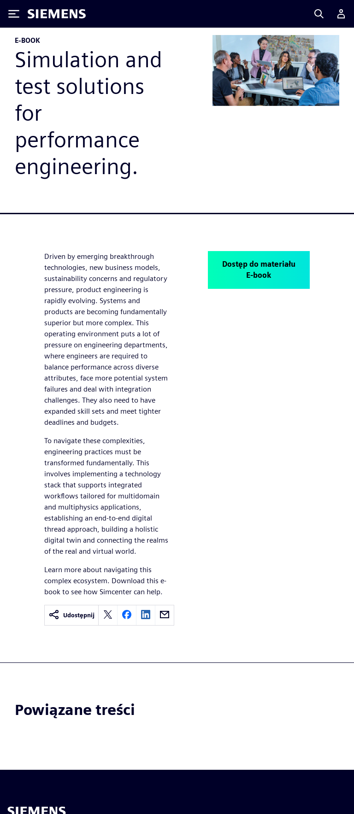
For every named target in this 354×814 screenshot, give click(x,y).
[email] (164, 615)
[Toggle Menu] (13, 13)
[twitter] (108, 615)
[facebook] (127, 615)
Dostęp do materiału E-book (258, 270)
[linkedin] (145, 615)
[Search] (319, 14)
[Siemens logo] (57, 13)
